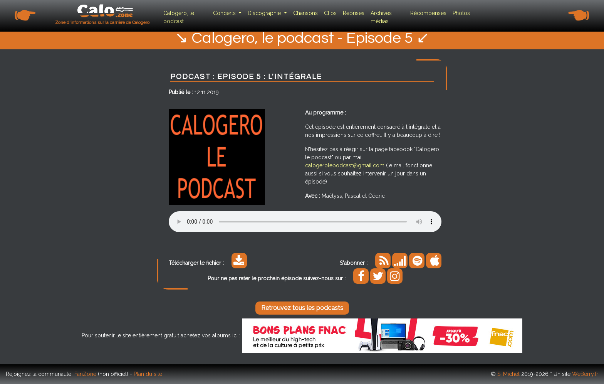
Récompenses (428, 13)
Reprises (353, 13)
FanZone (85, 374)
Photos (461, 13)
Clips (330, 13)
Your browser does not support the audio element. (305, 221)
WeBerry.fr (585, 374)
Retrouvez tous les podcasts (302, 308)
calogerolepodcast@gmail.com (344, 165)
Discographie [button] (265, 13)
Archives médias (381, 17)
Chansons (305, 13)
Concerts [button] (225, 13)
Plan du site (148, 374)
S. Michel (508, 374)
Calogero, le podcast (178, 17)
